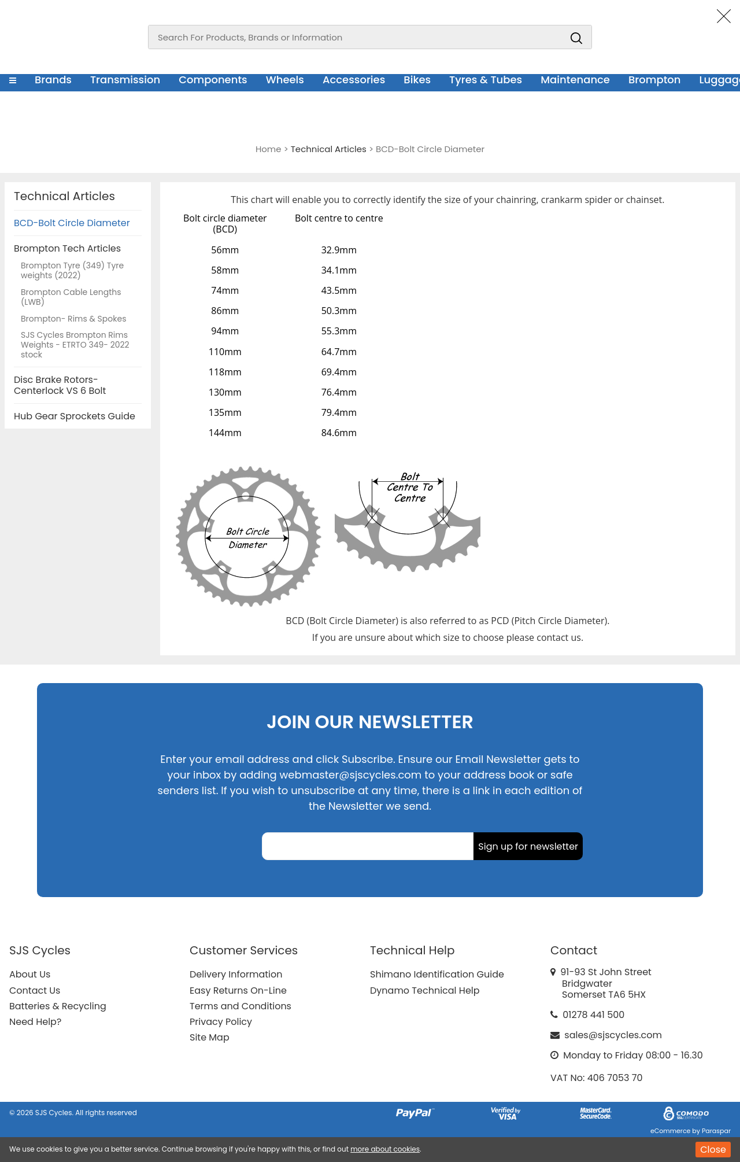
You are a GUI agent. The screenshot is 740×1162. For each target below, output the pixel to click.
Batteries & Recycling (57, 1006)
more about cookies (385, 1149)
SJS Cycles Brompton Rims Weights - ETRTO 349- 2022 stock (75, 345)
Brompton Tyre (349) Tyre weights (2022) (72, 271)
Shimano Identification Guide (437, 974)
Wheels (285, 79)
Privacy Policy (221, 1021)
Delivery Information (236, 974)
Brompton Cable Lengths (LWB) (71, 297)
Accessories (354, 79)
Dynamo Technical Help (425, 990)
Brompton (654, 79)
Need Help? (35, 1021)
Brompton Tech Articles (67, 248)
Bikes (417, 79)
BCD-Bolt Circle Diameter (72, 223)
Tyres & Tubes (485, 79)
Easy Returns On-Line (238, 990)
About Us (29, 974)
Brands (53, 79)
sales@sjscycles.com (613, 1035)
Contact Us (34, 990)
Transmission (125, 79)
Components (213, 79)
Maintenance (575, 79)
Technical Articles (64, 196)
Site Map (210, 1037)
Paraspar (716, 1130)
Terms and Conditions (240, 1006)
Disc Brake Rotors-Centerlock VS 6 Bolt (60, 385)
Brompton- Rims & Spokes (73, 319)
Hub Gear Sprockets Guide (74, 416)
